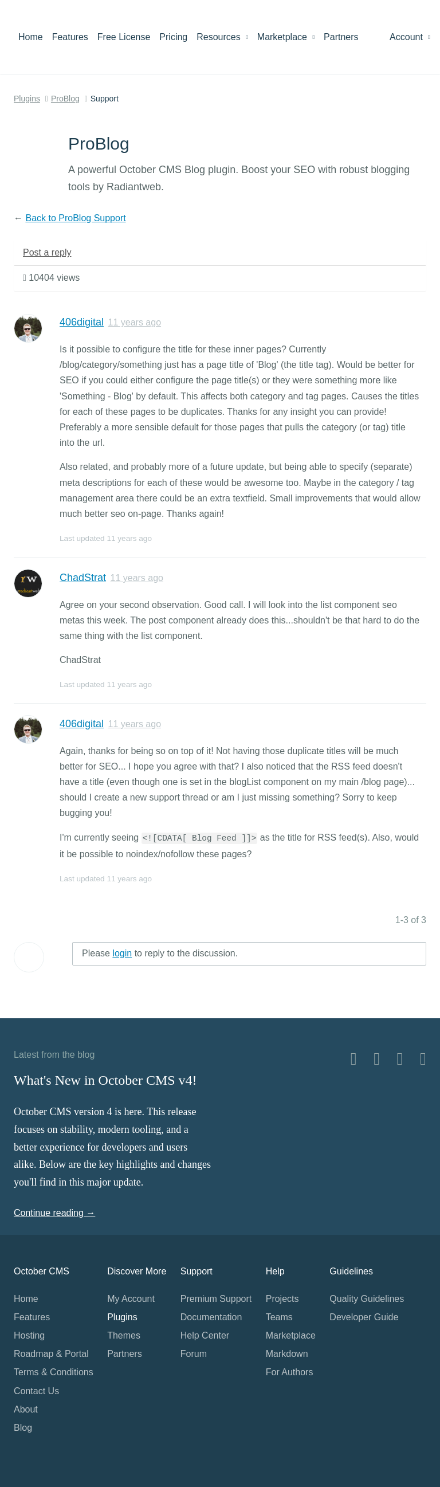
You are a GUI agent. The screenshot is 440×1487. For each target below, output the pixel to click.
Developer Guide (363, 1317)
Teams (279, 1317)
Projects (282, 1299)
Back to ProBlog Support (75, 218)
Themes (123, 1335)
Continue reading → (54, 1213)
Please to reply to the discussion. (160, 953)
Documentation (211, 1317)
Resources (222, 37)
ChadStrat (83, 577)
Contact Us (36, 1391)
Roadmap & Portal (51, 1354)
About (26, 1409)
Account (410, 37)
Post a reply (47, 252)
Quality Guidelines (366, 1299)
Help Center (204, 1335)
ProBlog (65, 98)
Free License (124, 37)
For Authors (289, 1372)
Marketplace (286, 37)
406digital (82, 322)
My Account (131, 1299)
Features (70, 37)
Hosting (29, 1335)
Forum (193, 1354)
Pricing (173, 37)
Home (30, 37)
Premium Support (216, 1299)
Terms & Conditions (53, 1372)
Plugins (27, 98)
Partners (341, 37)
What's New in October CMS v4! (105, 1080)
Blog (23, 1428)
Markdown (287, 1354)
